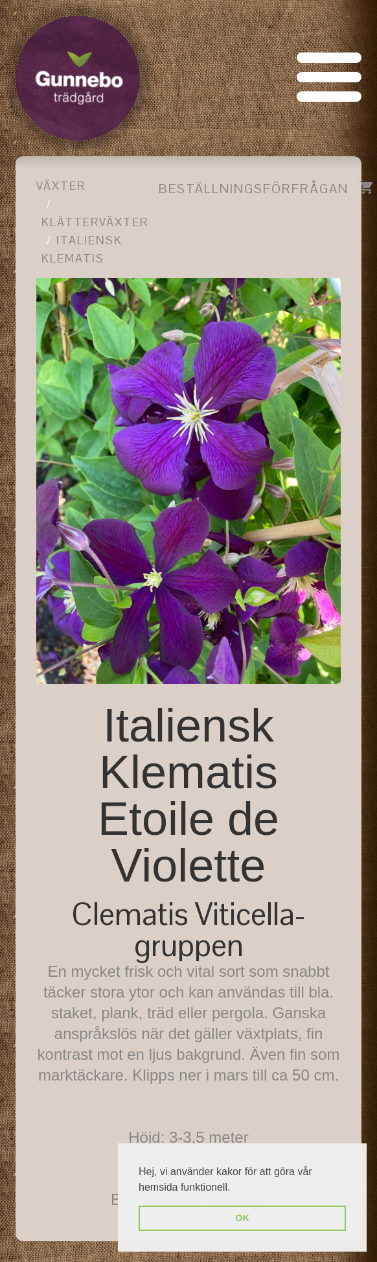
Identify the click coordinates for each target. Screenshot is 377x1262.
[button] (235, 1188)
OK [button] (242, 1218)
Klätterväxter (94, 222)
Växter (61, 185)
